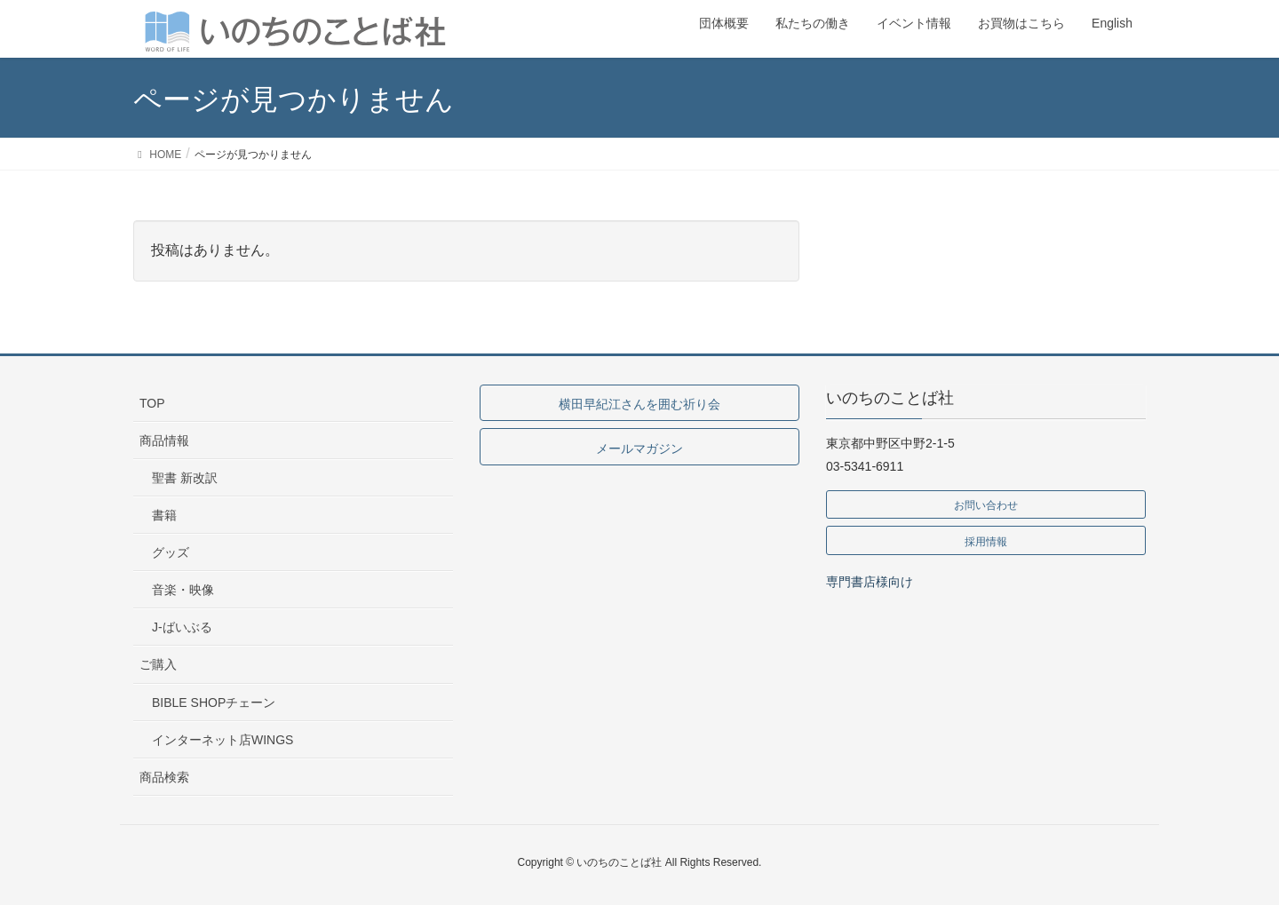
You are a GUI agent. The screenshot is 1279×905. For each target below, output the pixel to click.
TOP (152, 403)
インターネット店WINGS (222, 740)
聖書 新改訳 (185, 478)
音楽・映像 (183, 590)
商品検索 (164, 777)
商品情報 (164, 440)
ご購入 (158, 664)
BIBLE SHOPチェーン (213, 702)
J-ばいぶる (182, 627)
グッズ (170, 552)
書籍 (164, 515)
